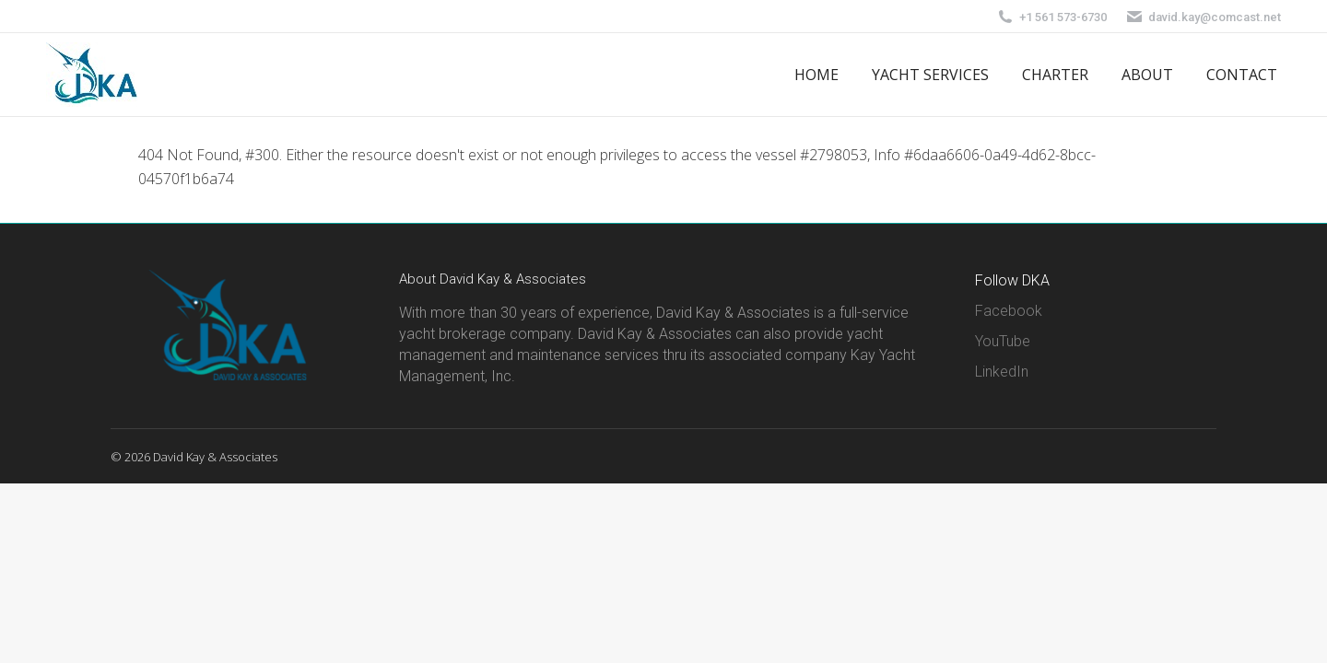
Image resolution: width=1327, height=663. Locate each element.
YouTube (1002, 341)
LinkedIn (1001, 371)
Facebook (1008, 311)
